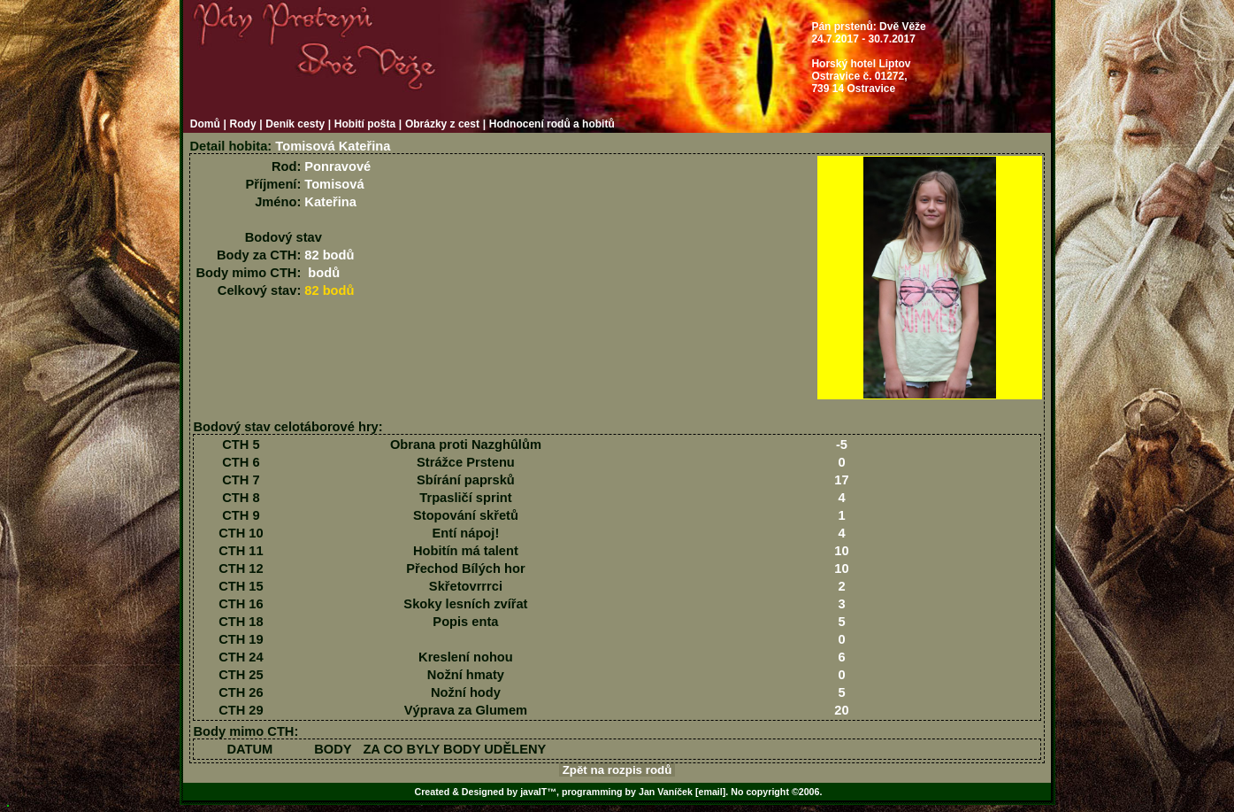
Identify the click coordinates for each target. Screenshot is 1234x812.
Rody (243, 124)
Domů (205, 124)
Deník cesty (295, 124)
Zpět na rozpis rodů (617, 770)
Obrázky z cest (442, 124)
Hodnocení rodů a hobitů (552, 124)
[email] (710, 791)
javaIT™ (538, 791)
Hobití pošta (364, 124)
